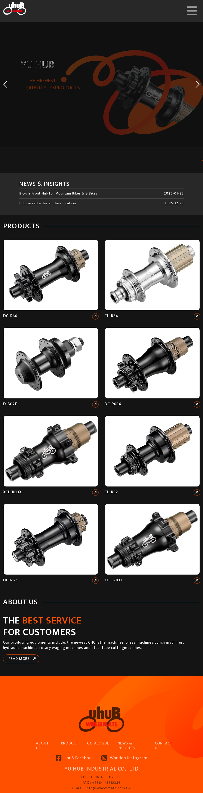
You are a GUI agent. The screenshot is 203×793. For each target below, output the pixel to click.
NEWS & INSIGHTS (126, 762)
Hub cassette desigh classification (47, 203)
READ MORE (19, 659)
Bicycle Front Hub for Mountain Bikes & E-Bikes (58, 193)
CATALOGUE (98, 760)
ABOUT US (42, 762)
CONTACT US (164, 762)
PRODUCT (70, 760)
